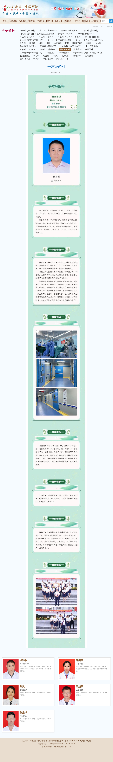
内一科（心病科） (28, 30)
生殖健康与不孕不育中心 (31, 52)
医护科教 (49, 21)
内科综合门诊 (62, 59)
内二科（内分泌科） (48, 30)
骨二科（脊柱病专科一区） (32, 40)
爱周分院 (89, 56)
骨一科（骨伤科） (93, 37)
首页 (4, 21)
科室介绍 (31, 21)
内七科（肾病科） (66, 34)
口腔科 (42, 49)
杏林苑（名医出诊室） (72, 46)
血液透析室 (25, 56)
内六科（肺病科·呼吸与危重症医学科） (37, 34)
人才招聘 (76, 21)
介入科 (98, 43)
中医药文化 (86, 21)
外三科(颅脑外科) (46, 37)
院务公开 (58, 21)
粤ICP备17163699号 (68, 744)
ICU (67, 43)
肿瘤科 (89, 43)
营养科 (36, 59)
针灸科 (23, 43)
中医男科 (89, 49)
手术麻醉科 (65, 49)
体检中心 (52, 49)
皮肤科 (23, 49)
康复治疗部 (25, 59)
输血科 (46, 56)
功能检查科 (51, 52)
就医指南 (22, 21)
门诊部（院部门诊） (49, 46)
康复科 (32, 43)
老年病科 (77, 56)
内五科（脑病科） (91, 30)
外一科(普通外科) (86, 34)
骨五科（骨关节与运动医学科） (89, 40)
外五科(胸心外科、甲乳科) (69, 37)
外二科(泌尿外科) (27, 37)
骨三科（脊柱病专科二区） (60, 40)
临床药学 (66, 56)
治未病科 (58, 43)
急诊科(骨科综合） (28, 46)
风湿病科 (77, 49)
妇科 (41, 43)
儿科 (48, 43)
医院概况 (13, 21)
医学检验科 (64, 52)
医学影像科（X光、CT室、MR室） (88, 52)
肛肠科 (32, 49)
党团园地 (67, 21)
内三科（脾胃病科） (70, 30)
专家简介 (40, 21)
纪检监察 (95, 21)
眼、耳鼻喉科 (92, 46)
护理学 (55, 56)
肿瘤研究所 (77, 43)
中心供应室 (48, 59)
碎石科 (36, 56)
